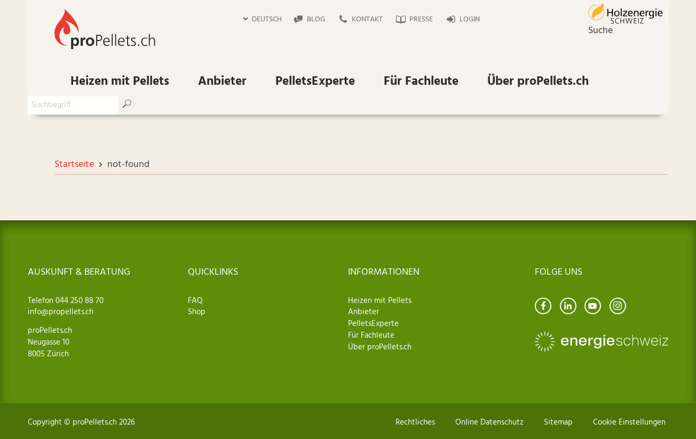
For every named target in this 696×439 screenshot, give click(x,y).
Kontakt (367, 19)
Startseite (74, 164)
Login (470, 19)
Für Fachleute (421, 82)
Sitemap (558, 422)
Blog (316, 19)
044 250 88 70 (78, 300)
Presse (421, 19)
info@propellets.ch (60, 312)
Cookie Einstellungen (629, 422)
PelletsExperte (315, 82)
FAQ (195, 300)
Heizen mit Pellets (119, 82)
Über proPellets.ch (538, 82)
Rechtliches (415, 422)
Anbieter (222, 82)
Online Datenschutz (489, 422)
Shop (196, 312)
